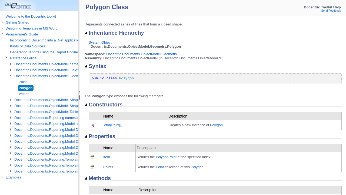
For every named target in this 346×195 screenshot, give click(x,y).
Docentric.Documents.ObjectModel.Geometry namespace (59, 76)
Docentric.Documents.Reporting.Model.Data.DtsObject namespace (66, 141)
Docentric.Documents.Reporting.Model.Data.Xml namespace (61, 147)
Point (23, 82)
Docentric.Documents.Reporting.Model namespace (54, 124)
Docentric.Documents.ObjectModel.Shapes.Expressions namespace (67, 106)
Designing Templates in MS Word (32, 28)
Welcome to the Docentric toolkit (31, 16)
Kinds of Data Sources (27, 46)
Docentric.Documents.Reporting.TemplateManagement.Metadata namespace (74, 165)
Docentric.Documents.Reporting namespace (48, 118)
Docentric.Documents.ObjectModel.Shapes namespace (57, 100)
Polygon (25, 88)
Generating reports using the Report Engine (44, 52)
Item (106, 157)
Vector (24, 94)
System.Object (100, 42)
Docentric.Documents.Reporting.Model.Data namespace (58, 130)
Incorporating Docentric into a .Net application (45, 40)
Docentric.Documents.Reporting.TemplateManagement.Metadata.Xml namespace (78, 171)
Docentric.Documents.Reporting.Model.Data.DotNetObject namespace (69, 136)
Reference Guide (23, 58)
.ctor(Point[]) (112, 125)
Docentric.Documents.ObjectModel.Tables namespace (56, 112)
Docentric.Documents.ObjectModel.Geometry (141, 54)
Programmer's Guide (22, 34)
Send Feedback (331, 10)
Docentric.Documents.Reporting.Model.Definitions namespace (62, 153)
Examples (13, 177)
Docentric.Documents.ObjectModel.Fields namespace (56, 70)
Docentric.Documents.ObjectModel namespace (51, 64)
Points (108, 167)
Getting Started (17, 22)
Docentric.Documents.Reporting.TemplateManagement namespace (66, 159)
